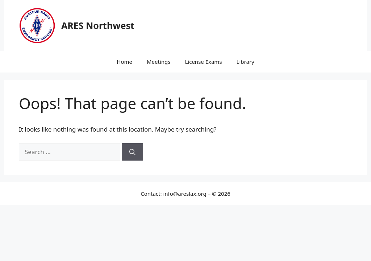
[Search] (132, 152)
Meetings (159, 61)
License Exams (203, 61)
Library (245, 61)
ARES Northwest (97, 25)
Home (124, 61)
